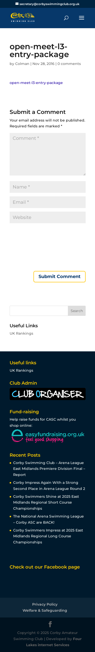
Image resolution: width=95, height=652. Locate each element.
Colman (22, 63)
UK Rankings (21, 333)
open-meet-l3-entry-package (36, 82)
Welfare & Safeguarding (45, 610)
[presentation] (30, 247)
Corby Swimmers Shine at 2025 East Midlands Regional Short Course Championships (46, 502)
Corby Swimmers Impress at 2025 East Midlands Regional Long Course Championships (48, 536)
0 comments (69, 63)
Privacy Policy (45, 604)
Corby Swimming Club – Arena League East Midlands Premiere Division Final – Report (49, 468)
